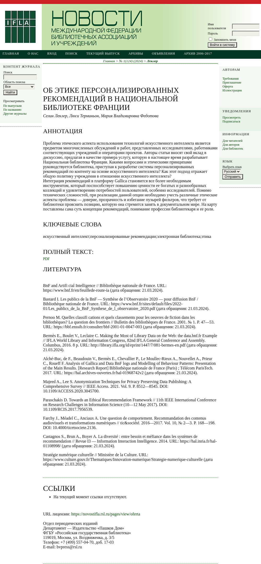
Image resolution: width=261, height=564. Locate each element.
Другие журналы (14, 113)
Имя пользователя (217, 26)
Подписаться (231, 121)
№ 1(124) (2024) (131, 61)
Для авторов (230, 144)
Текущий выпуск (103, 53)
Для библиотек (232, 148)
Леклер (152, 61)
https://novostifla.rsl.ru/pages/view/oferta (105, 514)
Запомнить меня (225, 40)
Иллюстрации (232, 90)
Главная (11, 53)
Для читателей (232, 141)
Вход (52, 53)
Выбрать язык (232, 167)
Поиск (71, 53)
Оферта (227, 86)
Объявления (163, 53)
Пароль (213, 33)
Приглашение (231, 82)
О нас (33, 53)
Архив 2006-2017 (198, 53)
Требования (230, 78)
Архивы (135, 53)
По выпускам (12, 106)
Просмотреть (231, 117)
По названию (12, 109)
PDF (46, 259)
